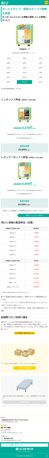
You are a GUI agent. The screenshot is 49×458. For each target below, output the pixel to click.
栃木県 (40, 67)
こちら (29, 308)
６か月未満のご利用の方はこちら (24, 333)
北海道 (8, 58)
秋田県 (24, 63)
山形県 (40, 63)
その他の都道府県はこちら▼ (11, 89)
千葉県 (40, 72)
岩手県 (40, 58)
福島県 (8, 67)
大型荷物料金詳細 (24, 402)
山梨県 (40, 77)
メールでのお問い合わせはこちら (13, 445)
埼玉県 (24, 72)
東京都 (8, 77)
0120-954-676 (28, 448)
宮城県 (8, 63)
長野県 (25, 82)
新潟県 (8, 82)
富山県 (40, 82)
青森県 (24, 58)
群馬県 (8, 72)
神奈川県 (24, 77)
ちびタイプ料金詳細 (24, 368)
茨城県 (24, 67)
